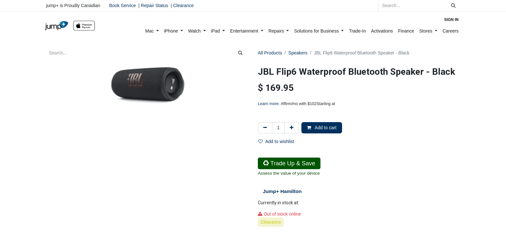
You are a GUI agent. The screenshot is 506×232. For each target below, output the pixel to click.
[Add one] (291, 127)
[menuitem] (152, 31)
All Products (270, 52)
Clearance (183, 5)
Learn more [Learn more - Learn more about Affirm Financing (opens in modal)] (268, 104)
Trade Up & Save (289, 163)
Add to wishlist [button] (276, 141)
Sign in (451, 19)
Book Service (122, 5)
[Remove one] (265, 127)
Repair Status (154, 5)
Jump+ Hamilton (282, 191)
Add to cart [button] (322, 127)
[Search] (453, 5)
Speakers (298, 52)
